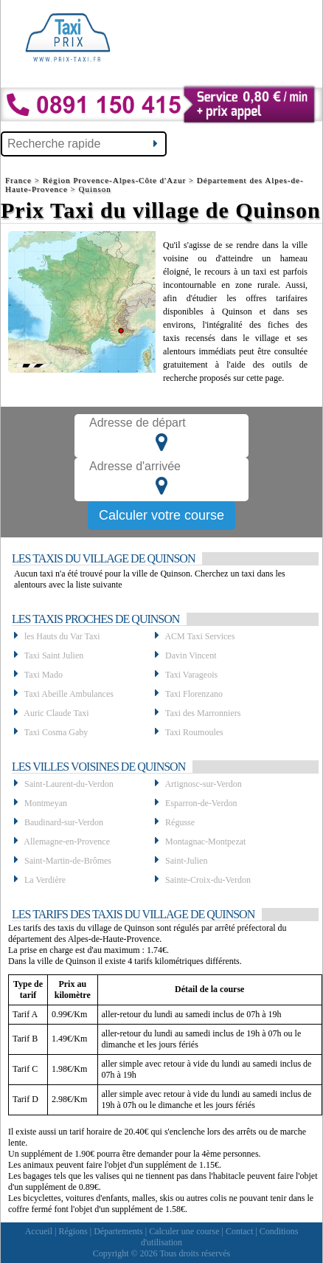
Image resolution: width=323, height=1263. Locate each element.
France (20, 180)
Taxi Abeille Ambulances (69, 694)
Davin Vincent (190, 655)
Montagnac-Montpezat (205, 841)
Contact (239, 1231)
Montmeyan (45, 803)
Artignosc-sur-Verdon (202, 784)
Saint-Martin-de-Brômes (67, 861)
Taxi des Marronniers (202, 713)
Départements (118, 1231)
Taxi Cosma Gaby (56, 732)
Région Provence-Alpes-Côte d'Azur (114, 180)
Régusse (180, 822)
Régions (72, 1231)
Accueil (38, 1231)
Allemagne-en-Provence (67, 841)
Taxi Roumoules (194, 732)
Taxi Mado (43, 675)
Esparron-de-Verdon (201, 803)
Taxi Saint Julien (53, 655)
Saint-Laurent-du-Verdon (69, 784)
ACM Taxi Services (199, 636)
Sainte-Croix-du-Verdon (208, 880)
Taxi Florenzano (194, 694)
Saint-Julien (186, 861)
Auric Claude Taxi (56, 713)
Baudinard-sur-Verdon (63, 822)
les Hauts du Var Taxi (62, 636)
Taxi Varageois (191, 675)
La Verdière (45, 880)
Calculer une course (184, 1231)
